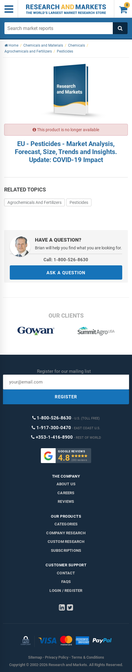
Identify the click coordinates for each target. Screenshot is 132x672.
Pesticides (79, 202)
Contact (66, 573)
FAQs (66, 581)
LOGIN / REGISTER (65, 590)
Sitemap (35, 657)
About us (66, 484)
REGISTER (66, 397)
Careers (65, 493)
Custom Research (66, 541)
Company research (66, 533)
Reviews (66, 501)
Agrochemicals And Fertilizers (34, 202)
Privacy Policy (56, 657)
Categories (66, 524)
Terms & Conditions (87, 657)
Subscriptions (66, 550)
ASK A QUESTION (66, 272)
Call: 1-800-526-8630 (66, 259)
